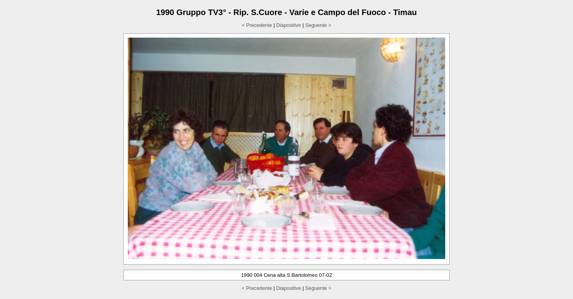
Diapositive (288, 25)
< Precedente (257, 25)
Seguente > (318, 25)
